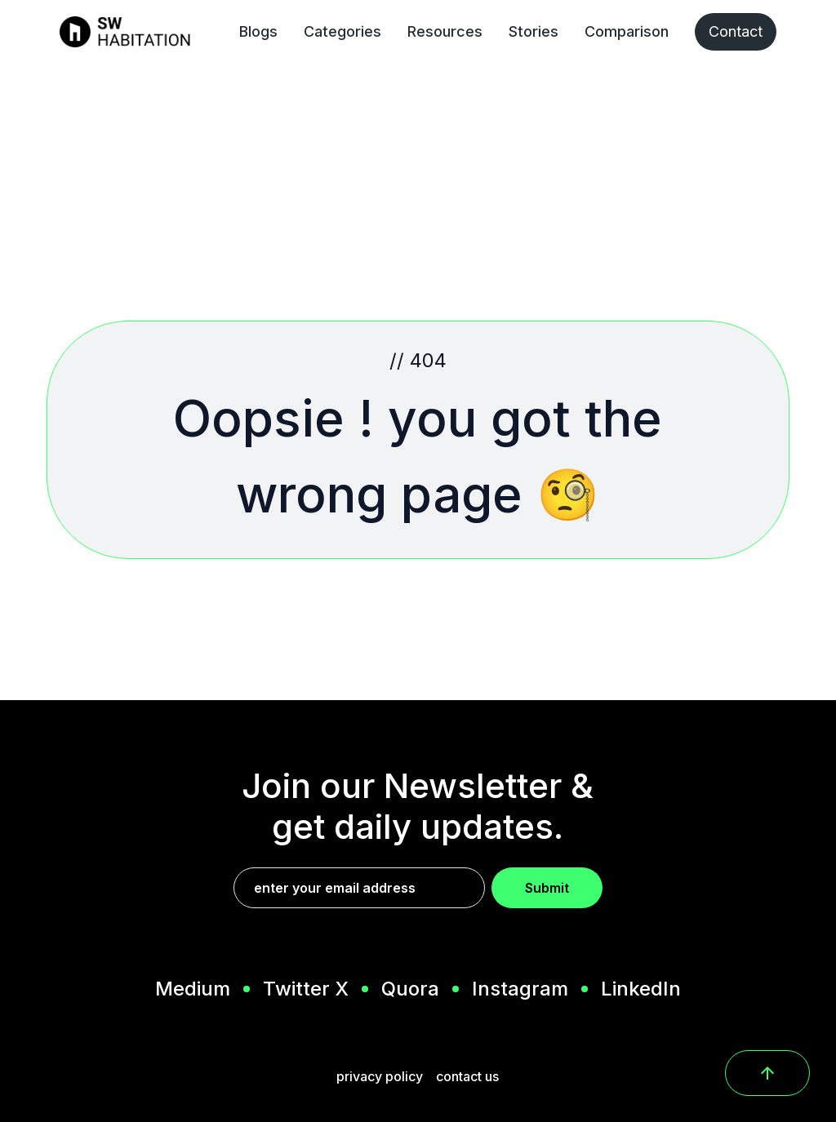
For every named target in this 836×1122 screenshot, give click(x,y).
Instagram (520, 989)
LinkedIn (641, 989)
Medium (192, 989)
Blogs (258, 31)
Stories (533, 31)
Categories (342, 31)
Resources (444, 31)
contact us (467, 1076)
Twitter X (306, 989)
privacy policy (379, 1076)
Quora (410, 989)
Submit (547, 888)
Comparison (627, 31)
